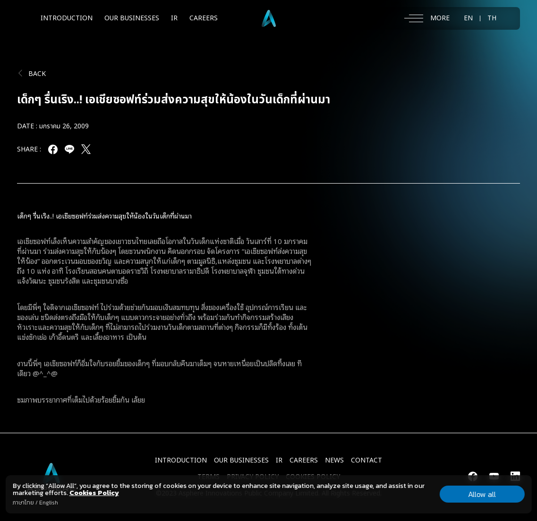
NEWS (334, 460)
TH (491, 18)
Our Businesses (241, 460)
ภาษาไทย (23, 502)
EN (468, 18)
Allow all (482, 494)
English (48, 502)
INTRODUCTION (67, 18)
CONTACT (366, 460)
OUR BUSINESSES (131, 18)
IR (174, 18)
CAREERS (203, 18)
